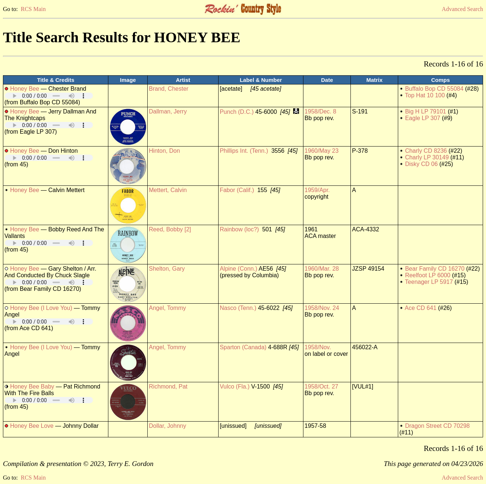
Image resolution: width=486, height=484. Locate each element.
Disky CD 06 (421, 164)
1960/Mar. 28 (322, 269)
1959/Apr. (317, 190)
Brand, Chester (168, 89)
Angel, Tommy (167, 308)
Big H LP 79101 (425, 111)
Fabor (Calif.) (237, 190)
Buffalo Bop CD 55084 (434, 89)
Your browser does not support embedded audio (49, 96)
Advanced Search (462, 9)
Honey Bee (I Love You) (41, 308)
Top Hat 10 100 (425, 95)
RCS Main (33, 9)
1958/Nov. (318, 347)
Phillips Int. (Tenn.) (244, 151)
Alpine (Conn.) (238, 269)
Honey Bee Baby (32, 386)
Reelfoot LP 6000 (427, 275)
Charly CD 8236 (426, 151)
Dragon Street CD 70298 (437, 426)
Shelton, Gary (167, 269)
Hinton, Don (164, 151)
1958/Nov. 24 (322, 308)
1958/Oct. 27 (321, 386)
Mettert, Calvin (168, 190)
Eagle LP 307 (422, 118)
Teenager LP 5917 (429, 282)
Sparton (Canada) (243, 347)
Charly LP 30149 (427, 157)
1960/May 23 (322, 151)
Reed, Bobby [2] (170, 229)
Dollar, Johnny (167, 426)
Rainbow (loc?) (239, 229)
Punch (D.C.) (236, 112)
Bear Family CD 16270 (435, 269)
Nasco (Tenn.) (238, 308)
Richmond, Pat (168, 386)
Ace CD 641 (420, 308)
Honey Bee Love (31, 426)
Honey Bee (24, 89)
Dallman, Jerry (168, 111)
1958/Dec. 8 (320, 111)
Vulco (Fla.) (234, 386)
